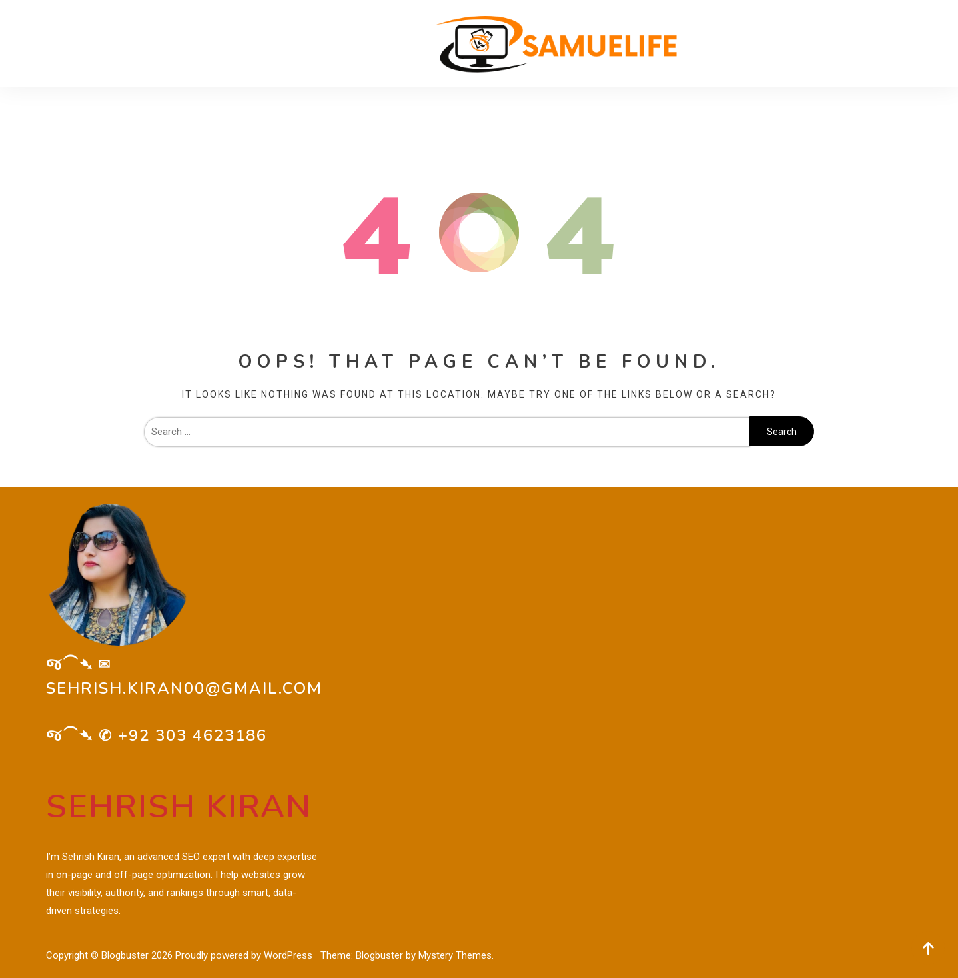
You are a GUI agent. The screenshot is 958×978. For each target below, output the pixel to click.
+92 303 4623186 (192, 735)
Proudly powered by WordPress (245, 955)
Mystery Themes (455, 955)
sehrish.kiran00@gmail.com (184, 688)
